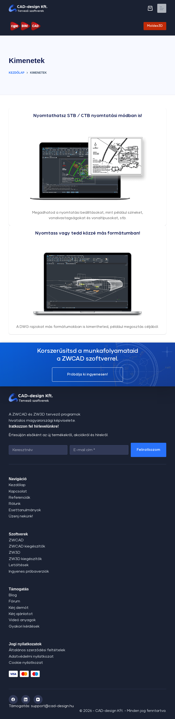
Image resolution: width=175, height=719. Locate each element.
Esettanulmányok (25, 510)
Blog (13, 595)
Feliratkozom (148, 450)
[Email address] (99, 450)
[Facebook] (13, 699)
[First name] (38, 450)
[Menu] (161, 8)
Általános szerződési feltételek (37, 650)
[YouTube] (38, 699)
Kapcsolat (18, 491)
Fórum (14, 601)
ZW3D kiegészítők (25, 559)
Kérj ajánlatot (21, 614)
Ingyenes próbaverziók (29, 571)
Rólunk (15, 504)
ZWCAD (16, 540)
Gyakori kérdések (24, 626)
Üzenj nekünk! (21, 516)
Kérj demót (19, 608)
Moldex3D (155, 25)
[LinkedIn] (25, 699)
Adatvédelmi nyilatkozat (31, 656)
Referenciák (19, 497)
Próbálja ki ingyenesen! (87, 374)
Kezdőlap (17, 485)
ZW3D (14, 552)
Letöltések (19, 565)
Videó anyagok (22, 620)
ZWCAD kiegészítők (27, 546)
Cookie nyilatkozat (26, 663)
